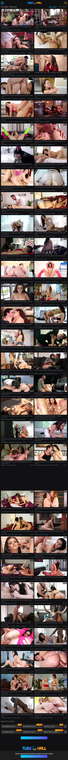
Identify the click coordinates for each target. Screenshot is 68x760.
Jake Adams (4, 327)
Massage (16, 213)
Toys (47, 557)
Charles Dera (4, 76)
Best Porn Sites (53, 731)
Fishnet (17, 236)
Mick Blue (3, 649)
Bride (23, 350)
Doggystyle (22, 98)
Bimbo (45, 327)
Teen (41, 53)
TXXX (65, 53)
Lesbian (43, 76)
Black (52, 649)
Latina (11, 213)
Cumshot (11, 53)
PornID (31, 511)
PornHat (65, 603)
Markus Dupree (5, 190)
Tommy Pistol (5, 53)
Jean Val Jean (38, 442)
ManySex (31, 76)
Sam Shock (4, 121)
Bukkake (8, 557)
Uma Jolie (37, 213)
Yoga (52, 442)
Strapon (42, 190)
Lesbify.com (11, 731)
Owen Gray (37, 144)
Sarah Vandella (5, 236)
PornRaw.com (32, 726)
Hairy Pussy (15, 98)
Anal (49, 442)
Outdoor (18, 30)
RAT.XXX (64, 167)
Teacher (43, 167)
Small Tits (46, 53)
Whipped (14, 465)
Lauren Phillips (38, 511)
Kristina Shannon (5, 350)
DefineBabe (30, 98)
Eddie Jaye (4, 98)
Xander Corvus (5, 259)
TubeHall (35, 2)
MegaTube (30, 53)
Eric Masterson (38, 465)
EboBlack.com (11, 726)
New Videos (53, 6)
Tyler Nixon (37, 167)
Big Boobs (49, 98)
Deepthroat (12, 76)
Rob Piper (37, 236)
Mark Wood (4, 144)
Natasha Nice (4, 695)
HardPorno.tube (63, 76)
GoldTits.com (32, 731)
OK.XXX (65, 626)
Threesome (17, 373)
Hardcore (17, 53)
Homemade (51, 327)
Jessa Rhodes (5, 580)
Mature (12, 236)
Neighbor (9, 30)
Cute (45, 30)
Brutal (26, 190)
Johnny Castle (5, 213)
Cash (45, 259)
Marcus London (39, 373)
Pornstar (22, 144)
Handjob (47, 121)
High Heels (11, 144)
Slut (20, 305)
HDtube (31, 30)
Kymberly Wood (5, 282)
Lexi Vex (3, 30)
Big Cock (18, 76)
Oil (11, 282)
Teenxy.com (53, 726)
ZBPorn (31, 167)
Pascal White (38, 626)
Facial (14, 30)
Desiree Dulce (38, 305)
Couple (10, 98)
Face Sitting (15, 305)
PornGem (64, 98)
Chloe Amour (4, 672)
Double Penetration (15, 190)
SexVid (65, 30)
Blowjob (37, 121)
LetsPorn (64, 282)
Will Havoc (37, 76)
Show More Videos (34, 738)
